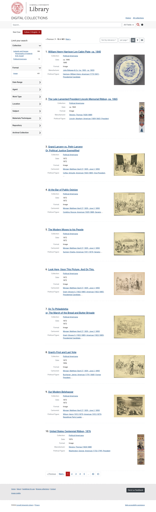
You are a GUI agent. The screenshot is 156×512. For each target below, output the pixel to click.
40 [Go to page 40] (93, 474)
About (19, 489)
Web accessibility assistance (135, 505)
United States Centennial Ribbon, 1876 (70, 431)
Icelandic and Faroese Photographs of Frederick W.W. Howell (22, 53)
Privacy (37, 505)
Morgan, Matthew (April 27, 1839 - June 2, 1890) (81, 169)
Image (15, 73)
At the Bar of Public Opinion (63, 189)
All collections (138, 18)
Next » (68, 39)
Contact (53, 489)
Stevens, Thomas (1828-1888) (80, 115)
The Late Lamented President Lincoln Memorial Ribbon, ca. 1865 (82, 99)
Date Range (17, 82)
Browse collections (42, 489)
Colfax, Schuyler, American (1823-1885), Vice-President (84, 173)
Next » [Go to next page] (61, 474)
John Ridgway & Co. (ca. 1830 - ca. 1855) (78, 70)
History (128, 18)
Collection (16, 45)
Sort (108, 40)
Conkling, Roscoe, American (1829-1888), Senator (82, 212)
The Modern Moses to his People (65, 229)
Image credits (16, 493)
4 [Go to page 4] (80, 474)
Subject (15, 111)
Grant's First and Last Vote (62, 352)
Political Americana (20, 59)
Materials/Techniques (21, 118)
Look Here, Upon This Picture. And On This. (71, 269)
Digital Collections (29, 18)
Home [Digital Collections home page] (13, 489)
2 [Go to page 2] (71, 474)
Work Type (17, 96)
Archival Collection (20, 132)
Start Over (17, 32)
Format (15, 68)
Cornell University (17, 8)
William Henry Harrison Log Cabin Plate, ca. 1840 (74, 51)
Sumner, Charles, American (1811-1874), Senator (81, 252)
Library (39, 8)
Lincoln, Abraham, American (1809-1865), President (89, 119)
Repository (17, 125)
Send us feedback (135, 490)
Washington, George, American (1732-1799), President (89, 451)
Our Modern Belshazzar (60, 391)
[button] (32, 32)
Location (16, 104)
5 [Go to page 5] (84, 474)
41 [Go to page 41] (98, 474)
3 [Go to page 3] (76, 474)
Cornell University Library (24, 505)
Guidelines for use (28, 489)
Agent (15, 89)
